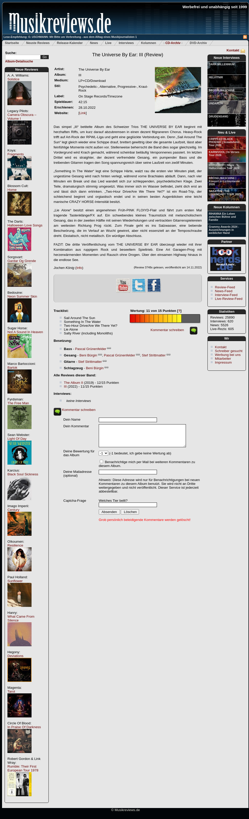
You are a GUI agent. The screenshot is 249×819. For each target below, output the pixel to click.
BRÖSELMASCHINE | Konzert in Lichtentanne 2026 (224, 181)
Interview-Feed (226, 295)
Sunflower (15, 581)
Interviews (126, 43)
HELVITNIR (216, 77)
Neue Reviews (26, 69)
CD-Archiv (173, 43)
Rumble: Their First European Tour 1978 (22, 768)
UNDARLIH (216, 103)
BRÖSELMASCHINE (222, 90)
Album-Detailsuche (19, 61)
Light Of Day (16, 439)
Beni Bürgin (88, 355)
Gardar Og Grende (21, 261)
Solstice (13, 79)
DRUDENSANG (218, 116)
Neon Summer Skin (22, 296)
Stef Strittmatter (154, 355)
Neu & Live (227, 132)
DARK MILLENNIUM (222, 64)
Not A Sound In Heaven (25, 332)
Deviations (15, 656)
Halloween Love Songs (24, 225)
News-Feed (223, 291)
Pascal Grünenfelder (90, 349)
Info (79, 268)
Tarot (11, 691)
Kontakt (232, 50)
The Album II (73, 383)
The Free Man (18, 403)
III (65, 386)
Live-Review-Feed (228, 299)
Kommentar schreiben (167, 330)
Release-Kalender (70, 43)
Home (12, 190)
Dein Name (72, 419)
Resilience (15, 545)
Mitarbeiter (223, 359)
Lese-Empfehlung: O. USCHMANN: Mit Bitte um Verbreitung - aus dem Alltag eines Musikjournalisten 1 (70, 36)
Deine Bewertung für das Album (79, 453)
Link (82, 113)
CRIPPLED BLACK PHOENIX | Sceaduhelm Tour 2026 (224, 142)
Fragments (15, 154)
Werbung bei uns (228, 355)
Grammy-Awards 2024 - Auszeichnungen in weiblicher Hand (224, 229)
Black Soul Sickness (22, 474)
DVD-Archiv (198, 43)
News (94, 43)
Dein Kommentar (76, 426)
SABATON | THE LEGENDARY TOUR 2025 (225, 193)
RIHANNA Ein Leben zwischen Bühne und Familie (222, 216)
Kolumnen (148, 43)
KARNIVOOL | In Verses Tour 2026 (224, 153)
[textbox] (23, 57)
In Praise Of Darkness (24, 727)
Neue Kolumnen (227, 207)
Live (108, 43)
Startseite (12, 43)
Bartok (12, 367)
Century (13, 510)
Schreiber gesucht (228, 351)
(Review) (127, 54)
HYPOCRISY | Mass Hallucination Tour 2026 (224, 166)
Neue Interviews (227, 58)
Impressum (223, 362)
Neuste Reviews (37, 43)
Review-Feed (225, 287)
